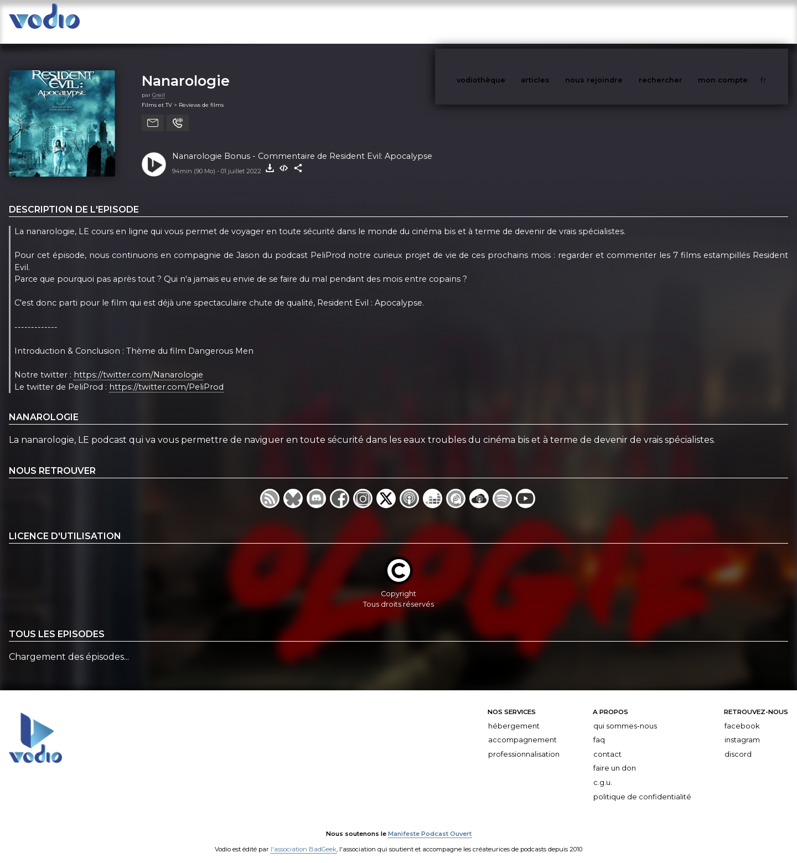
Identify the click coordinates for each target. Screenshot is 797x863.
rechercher (681, 21)
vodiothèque (507, 21)
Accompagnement (522, 729)
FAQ (599, 729)
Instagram (742, 729)
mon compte (741, 21)
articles (560, 21)
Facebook (741, 715)
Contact (607, 743)
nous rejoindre (616, 21)
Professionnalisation (524, 743)
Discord (738, 743)
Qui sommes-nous (625, 715)
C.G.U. (602, 771)
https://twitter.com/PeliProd (166, 376)
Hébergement (514, 715)
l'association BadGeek (304, 839)
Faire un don (614, 757)
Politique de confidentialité (642, 786)
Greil (158, 84)
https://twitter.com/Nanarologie (138, 364)
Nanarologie (186, 69)
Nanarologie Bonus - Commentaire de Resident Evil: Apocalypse (302, 145)
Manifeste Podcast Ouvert (430, 823)
